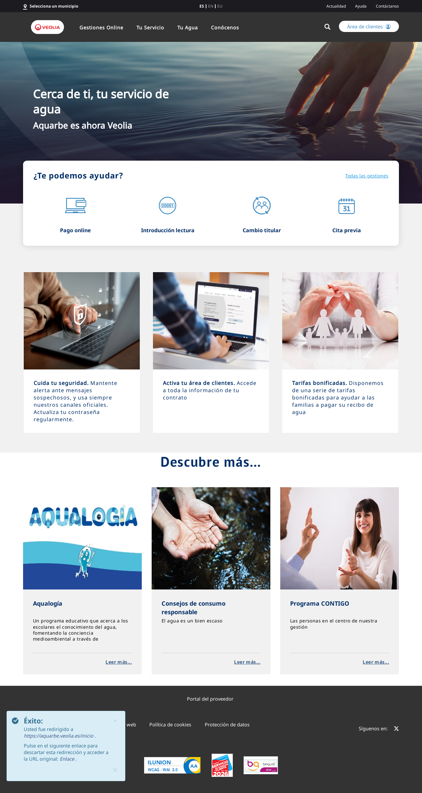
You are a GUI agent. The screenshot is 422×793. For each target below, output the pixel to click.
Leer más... (119, 662)
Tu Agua (187, 27)
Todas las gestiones (366, 176)
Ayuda (361, 6)
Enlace (67, 758)
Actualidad (336, 6)
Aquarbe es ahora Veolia (82, 125)
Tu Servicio (150, 27)
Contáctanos (387, 6)
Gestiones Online (101, 27)
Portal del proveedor (210, 698)
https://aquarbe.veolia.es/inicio (59, 735)
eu (220, 6)
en (210, 6)
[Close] (115, 770)
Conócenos (225, 27)
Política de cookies (170, 724)
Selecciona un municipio (54, 6)
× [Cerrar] (115, 720)
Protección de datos (227, 724)
